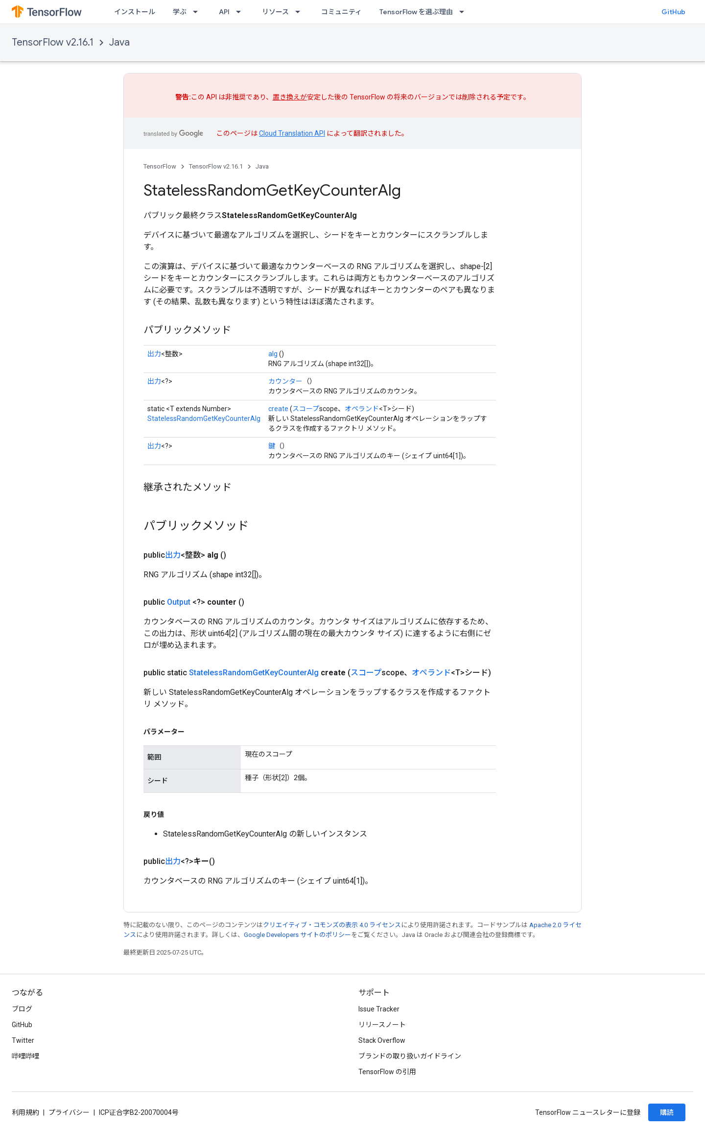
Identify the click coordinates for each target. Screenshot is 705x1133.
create (278, 409)
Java (119, 42)
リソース (275, 11)
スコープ (305, 409)
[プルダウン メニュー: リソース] (300, 12)
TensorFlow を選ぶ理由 (416, 11)
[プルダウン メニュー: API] (241, 12)
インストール (134, 11)
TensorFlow (159, 166)
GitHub (673, 11)
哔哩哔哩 (25, 1056)
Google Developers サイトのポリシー (297, 934)
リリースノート (382, 1025)
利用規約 (25, 1112)
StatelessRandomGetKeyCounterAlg (203, 418)
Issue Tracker (379, 1009)
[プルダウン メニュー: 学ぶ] (198, 12)
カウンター (285, 381)
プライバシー (69, 1112)
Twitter (23, 1040)
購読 (667, 1112)
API (224, 11)
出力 (154, 354)
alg (273, 354)
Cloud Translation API (292, 133)
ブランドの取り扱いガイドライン (409, 1056)
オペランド (362, 409)
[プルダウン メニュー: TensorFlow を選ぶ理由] (464, 12)
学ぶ (180, 11)
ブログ (22, 1009)
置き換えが (290, 97)
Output (178, 602)
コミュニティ (341, 11)
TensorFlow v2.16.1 (53, 42)
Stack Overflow (381, 1040)
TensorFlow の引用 (387, 1072)
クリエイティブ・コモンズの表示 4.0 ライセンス (332, 925)
